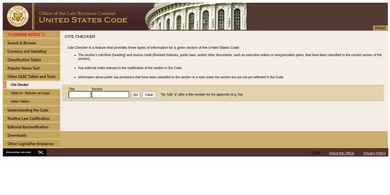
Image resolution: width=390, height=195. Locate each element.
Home (380, 27)
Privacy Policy (375, 153)
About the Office (341, 153)
